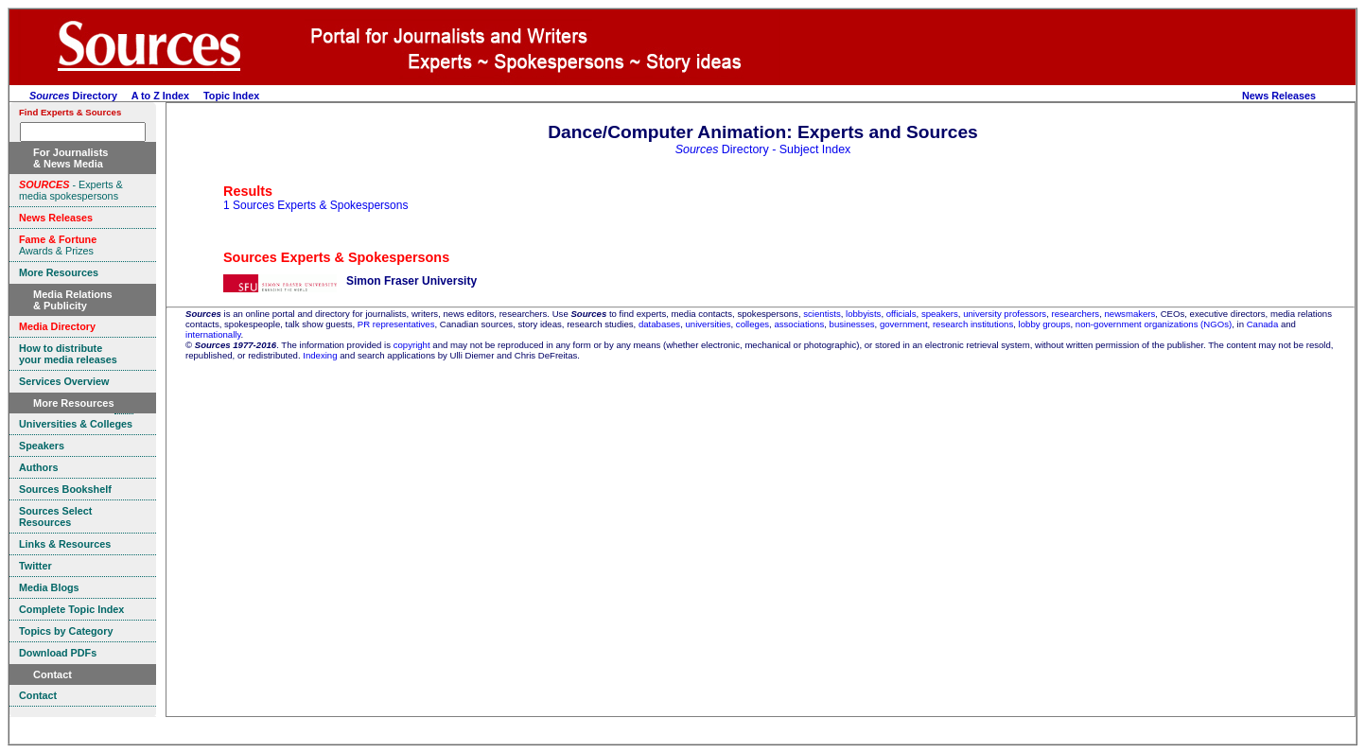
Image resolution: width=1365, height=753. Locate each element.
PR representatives (396, 324)
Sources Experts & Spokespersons (336, 257)
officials (901, 313)
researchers (1076, 313)
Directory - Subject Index (763, 149)
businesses (852, 324)
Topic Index (231, 95)
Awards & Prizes (57, 245)
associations (799, 324)
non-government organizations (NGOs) (1154, 324)
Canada (1263, 324)
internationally (213, 334)
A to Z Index (160, 95)
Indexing (320, 355)
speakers (939, 313)
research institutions (973, 324)
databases (659, 324)
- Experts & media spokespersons (71, 190)
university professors (1004, 313)
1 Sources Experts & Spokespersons (315, 205)
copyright (412, 345)
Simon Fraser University (411, 281)
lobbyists (863, 313)
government (904, 324)
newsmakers (1130, 313)
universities (708, 324)
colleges (752, 324)
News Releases (1279, 95)
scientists (821, 313)
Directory (73, 95)
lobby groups (1045, 324)
